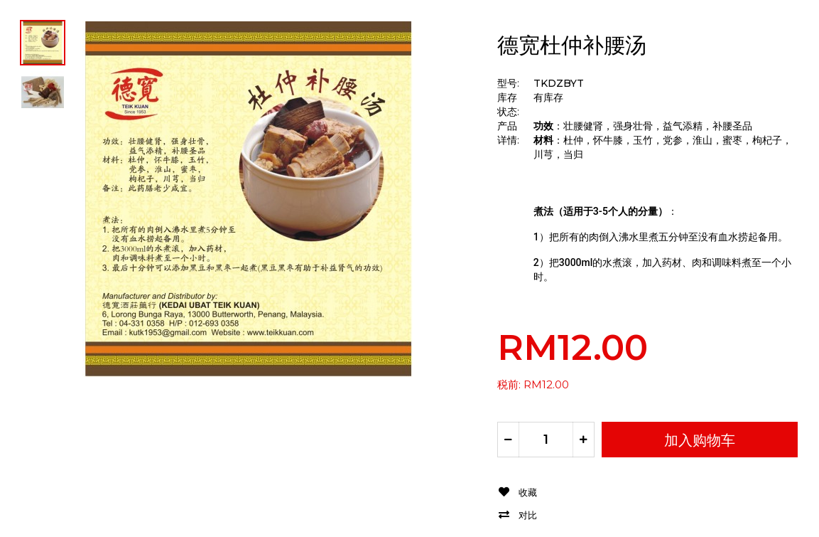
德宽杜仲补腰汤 (571, 45)
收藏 (528, 492)
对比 (528, 515)
